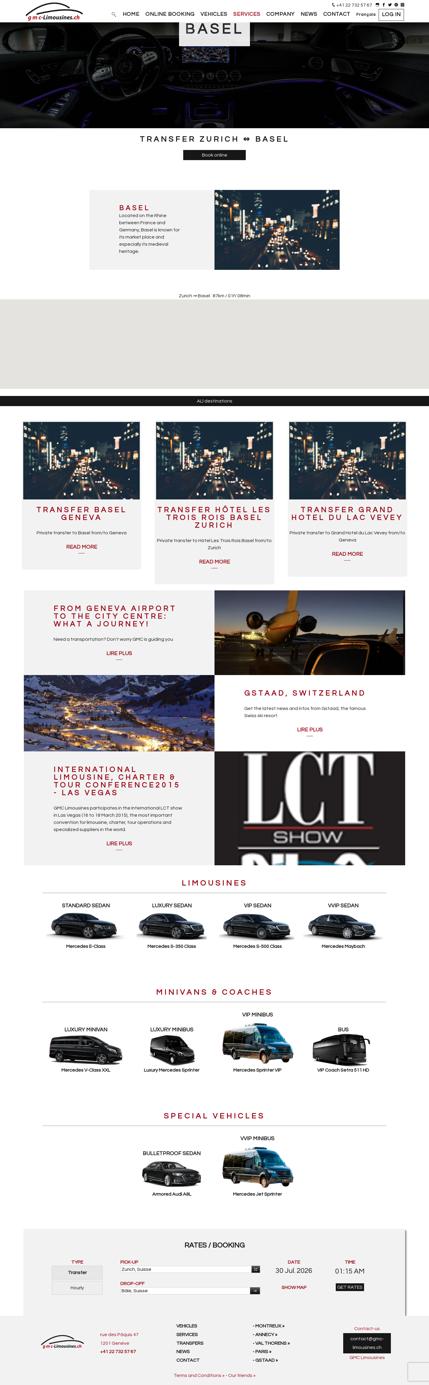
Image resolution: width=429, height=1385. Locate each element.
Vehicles (186, 1326)
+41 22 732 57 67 (354, 5)
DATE (294, 1262)
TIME (350, 1262)
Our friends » (242, 1375)
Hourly (77, 1287)
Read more (81, 547)
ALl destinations (214, 401)
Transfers (189, 1343)
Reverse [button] (253, 1291)
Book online (214, 155)
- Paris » (262, 1351)
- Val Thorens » (271, 1343)
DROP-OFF (132, 1283)
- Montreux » (269, 1326)
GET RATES (350, 1287)
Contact (188, 1360)
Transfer (77, 1272)
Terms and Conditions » (199, 1375)
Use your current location (254, 1269)
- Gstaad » (265, 1360)
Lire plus (119, 653)
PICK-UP (129, 1262)
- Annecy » (265, 1334)
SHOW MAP (294, 1287)
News (183, 1351)
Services (187, 1334)
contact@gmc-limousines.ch (367, 1343)
